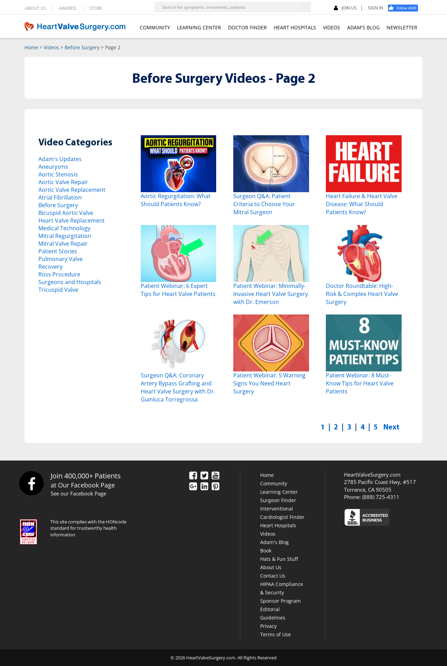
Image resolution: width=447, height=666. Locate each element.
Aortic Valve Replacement (71, 190)
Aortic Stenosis (58, 174)
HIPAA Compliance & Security (281, 588)
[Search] (305, 7)
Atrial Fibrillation (60, 197)
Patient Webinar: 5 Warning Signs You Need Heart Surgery (269, 383)
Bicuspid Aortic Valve (65, 213)
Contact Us (272, 575)
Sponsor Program (280, 601)
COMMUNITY (155, 27)
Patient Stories (57, 251)
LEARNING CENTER (199, 27)
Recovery (50, 266)
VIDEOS (331, 27)
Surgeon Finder (278, 500)
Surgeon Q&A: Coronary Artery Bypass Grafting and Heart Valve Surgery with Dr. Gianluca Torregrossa (178, 387)
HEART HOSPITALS (295, 27)
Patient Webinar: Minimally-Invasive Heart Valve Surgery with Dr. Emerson (270, 294)
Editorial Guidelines (272, 613)
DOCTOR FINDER (247, 27)
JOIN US (345, 8)
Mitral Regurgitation (64, 236)
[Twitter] (204, 476)
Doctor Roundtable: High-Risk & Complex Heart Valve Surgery (362, 294)
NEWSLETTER (402, 27)
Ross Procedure (59, 274)
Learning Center (279, 491)
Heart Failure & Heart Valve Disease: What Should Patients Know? (361, 204)
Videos (51, 47)
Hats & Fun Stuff (279, 559)
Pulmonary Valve (60, 259)
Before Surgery (82, 47)
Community (273, 483)
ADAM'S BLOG (363, 27)
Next (391, 426)
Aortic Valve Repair (63, 182)
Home (31, 47)
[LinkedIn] (204, 487)
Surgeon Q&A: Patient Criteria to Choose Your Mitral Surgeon (264, 204)
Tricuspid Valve (58, 290)
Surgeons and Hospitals (69, 282)
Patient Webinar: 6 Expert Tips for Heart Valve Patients (178, 290)
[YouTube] (215, 476)
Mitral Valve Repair (63, 243)
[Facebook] (405, 8)
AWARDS (67, 8)
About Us (270, 567)
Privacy (268, 626)
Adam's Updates (60, 159)
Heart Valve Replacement (71, 220)
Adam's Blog (274, 542)
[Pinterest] (215, 487)
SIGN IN (375, 8)
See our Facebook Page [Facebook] (78, 493)
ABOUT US (35, 8)
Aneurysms (53, 167)
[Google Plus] (193, 487)
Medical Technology (64, 228)
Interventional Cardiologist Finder (282, 512)
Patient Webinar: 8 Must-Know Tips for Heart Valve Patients (360, 383)
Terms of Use (275, 634)
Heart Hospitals (278, 525)
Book (265, 550)
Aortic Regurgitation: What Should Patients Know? (176, 200)
